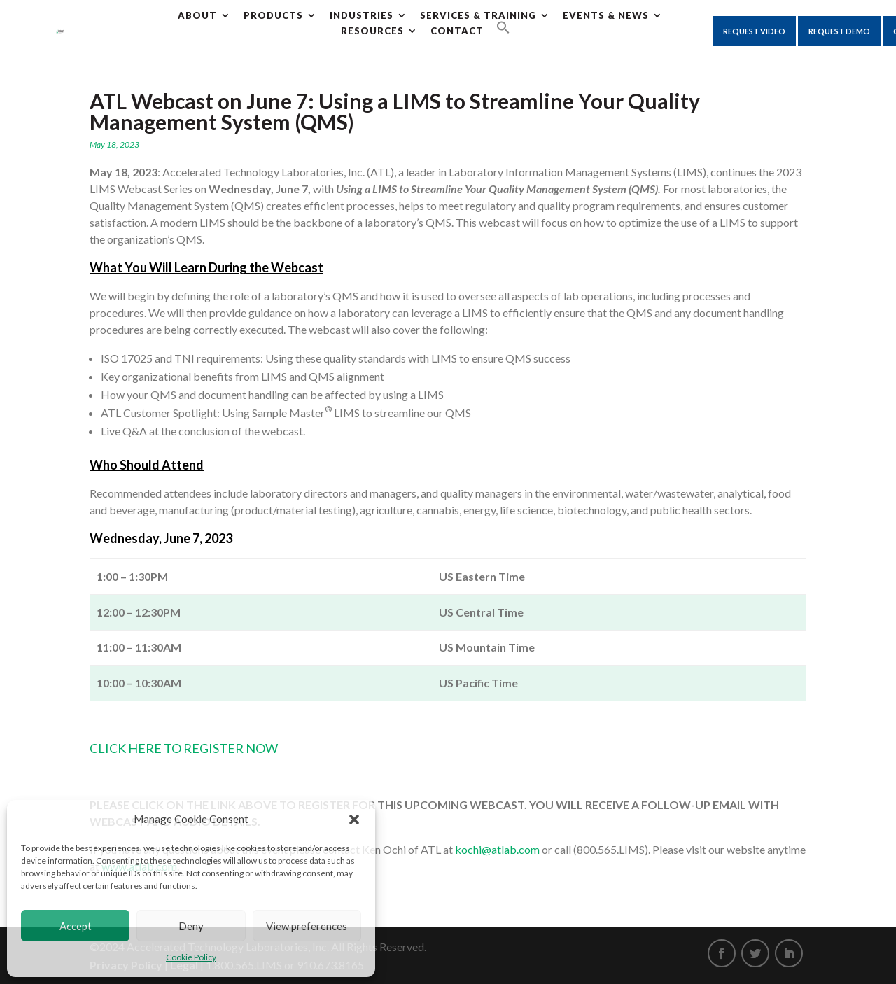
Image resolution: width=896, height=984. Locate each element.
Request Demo (839, 31)
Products (273, 15)
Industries (361, 15)
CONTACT (457, 31)
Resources (372, 31)
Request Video (754, 31)
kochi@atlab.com (497, 849)
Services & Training (478, 15)
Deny (191, 926)
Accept (75, 926)
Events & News (606, 15)
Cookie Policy (191, 957)
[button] (354, 820)
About (197, 15)
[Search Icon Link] (503, 28)
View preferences (306, 926)
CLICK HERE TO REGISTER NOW (184, 748)
